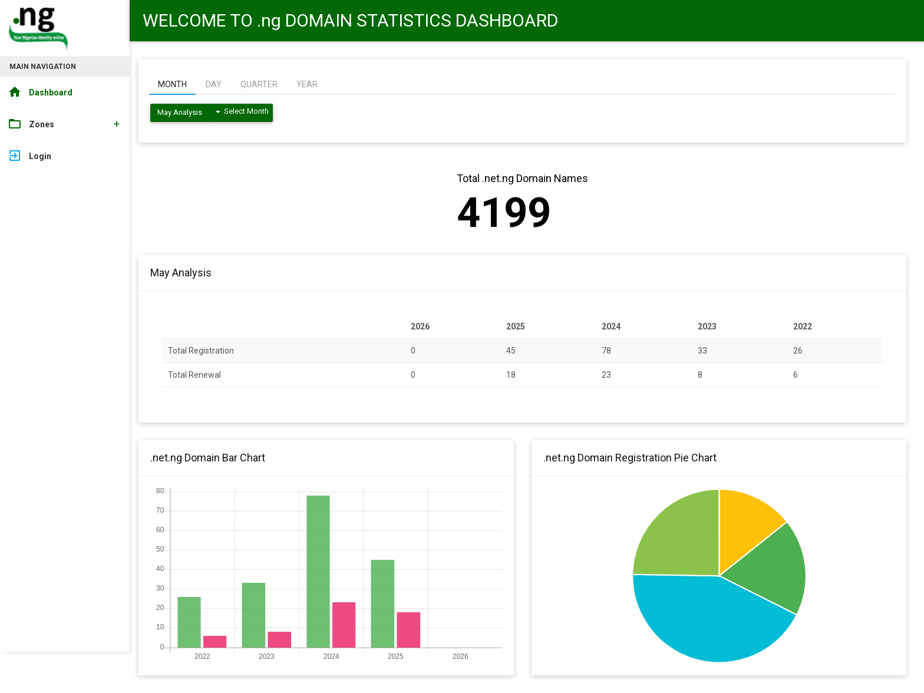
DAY (214, 84)
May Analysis (179, 112)
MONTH (172, 84)
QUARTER (259, 84)
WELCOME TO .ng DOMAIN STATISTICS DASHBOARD (350, 20)
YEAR (307, 84)
